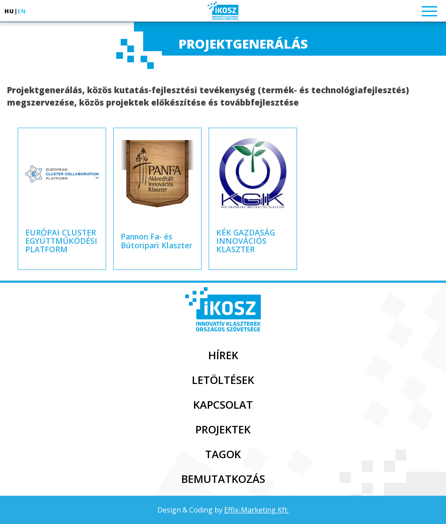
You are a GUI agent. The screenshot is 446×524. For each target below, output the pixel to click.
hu (9, 11)
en (22, 11)
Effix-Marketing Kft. (256, 510)
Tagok (223, 454)
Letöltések (223, 379)
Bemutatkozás (223, 478)
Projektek (223, 429)
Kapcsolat (223, 404)
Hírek (223, 355)
